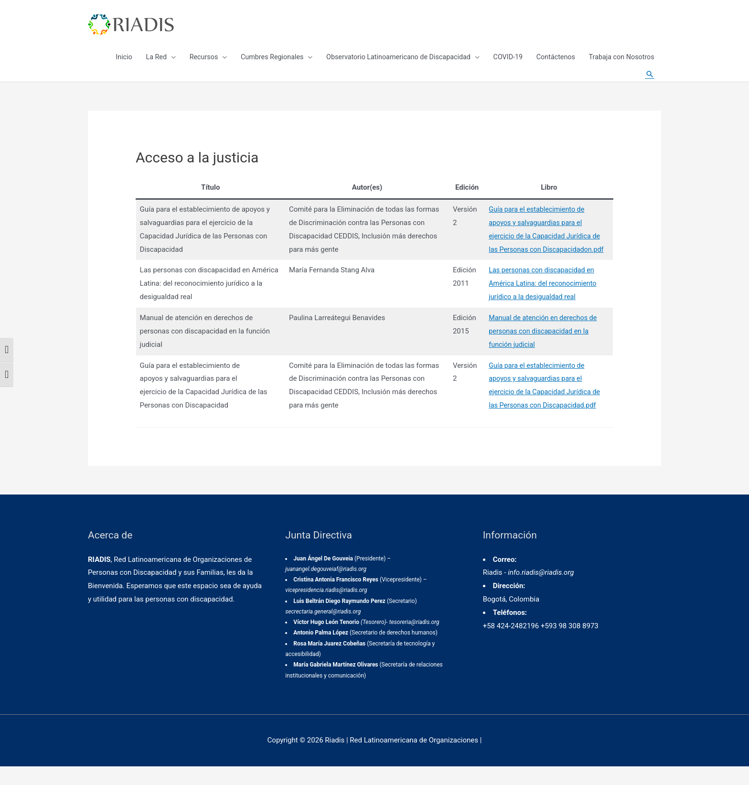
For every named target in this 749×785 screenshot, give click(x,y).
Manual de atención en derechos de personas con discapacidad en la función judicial (541, 349)
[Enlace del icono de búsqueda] (649, 86)
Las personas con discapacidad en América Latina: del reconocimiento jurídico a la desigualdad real (540, 302)
